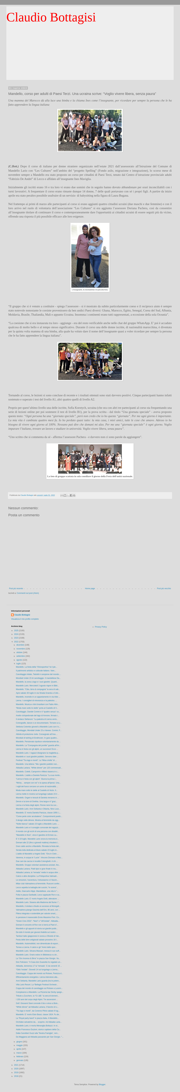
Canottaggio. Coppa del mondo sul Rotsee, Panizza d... (39, 973)
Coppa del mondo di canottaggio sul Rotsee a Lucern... (39, 988)
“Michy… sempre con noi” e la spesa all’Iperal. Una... (38, 783)
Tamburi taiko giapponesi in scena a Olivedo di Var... (38, 936)
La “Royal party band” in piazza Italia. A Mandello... (37, 1018)
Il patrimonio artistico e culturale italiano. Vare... (36, 671)
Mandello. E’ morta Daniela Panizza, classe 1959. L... (38, 813)
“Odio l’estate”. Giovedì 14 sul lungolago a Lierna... (37, 969)
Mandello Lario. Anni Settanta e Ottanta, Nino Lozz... (38, 809)
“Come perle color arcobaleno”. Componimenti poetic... (39, 816)
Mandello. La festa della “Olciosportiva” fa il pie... (36, 667)
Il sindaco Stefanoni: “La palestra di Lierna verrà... (37, 719)
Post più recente (16, 588)
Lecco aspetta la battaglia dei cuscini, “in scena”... (37, 887)
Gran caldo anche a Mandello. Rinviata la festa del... (38, 846)
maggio (19, 1045)
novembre (20, 649)
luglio (18, 663)
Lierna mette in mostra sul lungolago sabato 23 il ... (37, 794)
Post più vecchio (164, 588)
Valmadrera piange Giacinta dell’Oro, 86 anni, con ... (38, 910)
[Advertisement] (90, 57)
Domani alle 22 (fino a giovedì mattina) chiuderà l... (37, 842)
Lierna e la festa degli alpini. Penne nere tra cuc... (37, 805)
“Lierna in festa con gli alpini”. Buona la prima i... (36, 779)
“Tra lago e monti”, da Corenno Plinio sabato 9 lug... (38, 1011)
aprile (19, 1049)
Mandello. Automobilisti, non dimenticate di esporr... (37, 943)
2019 (16, 1072)
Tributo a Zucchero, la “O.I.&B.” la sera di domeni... (37, 996)
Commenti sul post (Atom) (28, 593)
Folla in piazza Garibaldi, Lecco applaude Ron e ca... (38, 895)
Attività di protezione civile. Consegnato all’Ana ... (37, 734)
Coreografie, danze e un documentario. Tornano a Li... (39, 723)
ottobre (19, 652)
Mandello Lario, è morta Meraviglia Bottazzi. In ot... (37, 1026)
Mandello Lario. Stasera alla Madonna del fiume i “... (38, 902)
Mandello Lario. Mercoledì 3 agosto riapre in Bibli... (37, 686)
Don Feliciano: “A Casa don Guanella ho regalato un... (39, 962)
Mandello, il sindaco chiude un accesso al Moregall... (38, 906)
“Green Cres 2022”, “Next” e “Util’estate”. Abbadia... (37, 921)
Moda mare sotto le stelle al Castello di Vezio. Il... (37, 790)
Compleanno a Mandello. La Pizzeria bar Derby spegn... (39, 992)
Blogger (102, 1084)
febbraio (20, 1056)
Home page (90, 588)
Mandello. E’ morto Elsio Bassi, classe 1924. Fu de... (38, 1014)
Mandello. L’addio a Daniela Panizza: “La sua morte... (38, 775)
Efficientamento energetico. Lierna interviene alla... (37, 977)
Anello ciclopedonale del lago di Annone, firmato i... (37, 715)
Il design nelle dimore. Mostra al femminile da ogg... (38, 820)
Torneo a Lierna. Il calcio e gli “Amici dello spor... (36, 947)
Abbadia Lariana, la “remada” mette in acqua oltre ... (38, 872)
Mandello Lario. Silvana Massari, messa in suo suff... (38, 951)
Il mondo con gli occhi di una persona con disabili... (37, 831)
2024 (16, 634)
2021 (16, 1065)
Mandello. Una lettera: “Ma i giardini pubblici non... (37, 764)
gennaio (20, 1060)
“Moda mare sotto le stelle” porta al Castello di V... (37, 708)
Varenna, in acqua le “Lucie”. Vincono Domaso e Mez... (39, 857)
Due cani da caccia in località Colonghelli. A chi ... (37, 861)
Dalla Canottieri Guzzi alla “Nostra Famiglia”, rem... (37, 1033)
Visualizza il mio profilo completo (25, 619)
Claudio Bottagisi (51, 17)
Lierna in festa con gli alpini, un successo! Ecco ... (37, 749)
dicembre (20, 645)
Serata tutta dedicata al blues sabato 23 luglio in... (37, 850)
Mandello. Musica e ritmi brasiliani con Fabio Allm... (37, 704)
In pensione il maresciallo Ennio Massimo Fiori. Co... (38, 917)
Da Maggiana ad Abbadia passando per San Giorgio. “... (39, 1037)
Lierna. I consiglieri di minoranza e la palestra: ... (36, 700)
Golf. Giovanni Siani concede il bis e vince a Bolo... (37, 1003)
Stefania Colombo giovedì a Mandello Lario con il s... (38, 727)
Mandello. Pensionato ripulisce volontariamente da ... (38, 741)
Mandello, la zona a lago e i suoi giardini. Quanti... (37, 682)
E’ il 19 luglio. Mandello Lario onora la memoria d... (37, 839)
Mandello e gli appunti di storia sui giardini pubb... (37, 928)
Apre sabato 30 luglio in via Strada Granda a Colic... (38, 693)
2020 (16, 1069)
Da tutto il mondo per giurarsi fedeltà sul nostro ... (37, 932)
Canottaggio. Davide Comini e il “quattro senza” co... (38, 712)
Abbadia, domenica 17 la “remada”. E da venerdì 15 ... (39, 966)
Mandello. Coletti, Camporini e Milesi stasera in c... (37, 772)
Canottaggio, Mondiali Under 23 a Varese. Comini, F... (38, 730)
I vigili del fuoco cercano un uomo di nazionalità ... (37, 786)
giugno (19, 1042)
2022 (16, 642)
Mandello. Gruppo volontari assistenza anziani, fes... (38, 865)
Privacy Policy (101, 627)
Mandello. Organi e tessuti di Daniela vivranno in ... (37, 798)
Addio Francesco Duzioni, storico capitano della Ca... (38, 1029)
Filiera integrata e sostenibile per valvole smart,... (37, 913)
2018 (16, 1076)
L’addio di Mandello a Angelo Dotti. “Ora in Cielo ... (37, 854)
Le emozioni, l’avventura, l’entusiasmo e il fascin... (37, 880)
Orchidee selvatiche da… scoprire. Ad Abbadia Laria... (39, 1022)
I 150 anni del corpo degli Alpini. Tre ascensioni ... (37, 999)
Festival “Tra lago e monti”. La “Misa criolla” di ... (36, 760)
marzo (19, 1053)
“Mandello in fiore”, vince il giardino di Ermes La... (37, 835)
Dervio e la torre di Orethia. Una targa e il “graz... (36, 801)
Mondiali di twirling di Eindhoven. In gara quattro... (37, 738)
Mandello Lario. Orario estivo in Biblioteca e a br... (37, 955)
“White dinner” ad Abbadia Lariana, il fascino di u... (37, 1007)
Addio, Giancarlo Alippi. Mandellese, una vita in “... (37, 891)
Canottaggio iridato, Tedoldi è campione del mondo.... (38, 674)
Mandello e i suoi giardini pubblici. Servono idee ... (37, 756)
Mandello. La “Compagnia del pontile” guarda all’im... (38, 745)
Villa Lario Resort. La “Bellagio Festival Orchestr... (37, 985)
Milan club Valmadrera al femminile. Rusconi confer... (38, 884)
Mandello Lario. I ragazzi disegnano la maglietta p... (38, 753)
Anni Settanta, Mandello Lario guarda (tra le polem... (38, 981)
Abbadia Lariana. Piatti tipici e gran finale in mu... (36, 869)
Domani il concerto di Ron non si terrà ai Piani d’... (37, 925)
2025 (16, 630)
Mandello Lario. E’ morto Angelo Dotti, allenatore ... (37, 899)
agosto (19, 660)
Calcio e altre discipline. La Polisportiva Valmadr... (37, 876)
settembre (20, 656)
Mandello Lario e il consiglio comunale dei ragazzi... (38, 827)
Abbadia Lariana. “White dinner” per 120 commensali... (39, 768)
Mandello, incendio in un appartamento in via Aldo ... (38, 697)
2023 (16, 638)
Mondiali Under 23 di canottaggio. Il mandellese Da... (38, 678)
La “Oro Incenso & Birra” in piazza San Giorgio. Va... (38, 958)
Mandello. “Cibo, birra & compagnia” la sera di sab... (38, 689)
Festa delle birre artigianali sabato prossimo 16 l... (37, 940)
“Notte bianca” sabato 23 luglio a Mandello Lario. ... (37, 824)
